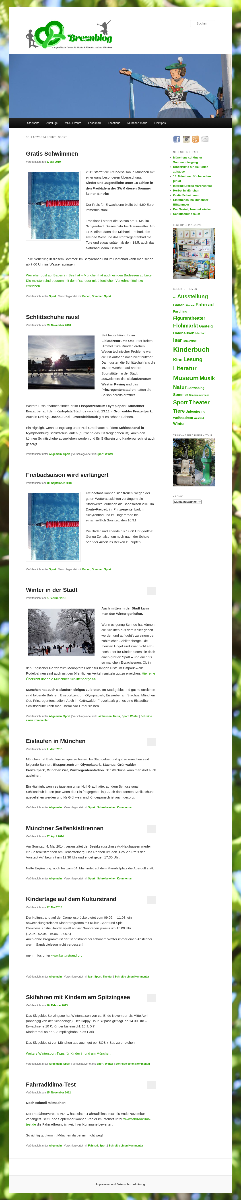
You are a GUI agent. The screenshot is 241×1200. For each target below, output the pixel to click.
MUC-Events (73, 123)
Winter (109, 454)
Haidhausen (104, 716)
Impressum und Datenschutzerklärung (120, 1184)
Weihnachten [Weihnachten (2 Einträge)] (183, 418)
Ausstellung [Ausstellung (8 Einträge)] (192, 296)
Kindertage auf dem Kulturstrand (71, 899)
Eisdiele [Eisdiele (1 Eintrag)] (189, 305)
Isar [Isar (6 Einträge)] (177, 340)
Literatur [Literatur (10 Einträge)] (185, 368)
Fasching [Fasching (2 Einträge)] (180, 311)
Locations (114, 123)
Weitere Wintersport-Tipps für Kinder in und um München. (68, 1053)
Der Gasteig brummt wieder (192, 209)
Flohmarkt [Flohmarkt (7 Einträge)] (185, 326)
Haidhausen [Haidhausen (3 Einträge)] (184, 333)
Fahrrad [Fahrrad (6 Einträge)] (205, 304)
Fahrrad (93, 1145)
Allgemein (55, 454)
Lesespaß (94, 123)
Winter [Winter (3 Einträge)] (179, 424)
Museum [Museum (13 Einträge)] (186, 377)
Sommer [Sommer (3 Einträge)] (180, 395)
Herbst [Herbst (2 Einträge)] (200, 333)
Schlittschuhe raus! (53, 317)
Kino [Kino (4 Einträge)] (178, 359)
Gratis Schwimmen (52, 153)
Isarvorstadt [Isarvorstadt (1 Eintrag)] (189, 341)
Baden (86, 296)
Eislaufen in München (56, 741)
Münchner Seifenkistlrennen (65, 828)
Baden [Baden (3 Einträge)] (179, 305)
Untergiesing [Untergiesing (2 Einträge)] (195, 411)
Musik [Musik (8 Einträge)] (207, 378)
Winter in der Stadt (52, 590)
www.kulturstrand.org (66, 955)
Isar (90, 976)
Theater (107, 976)
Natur (116, 716)
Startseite (33, 123)
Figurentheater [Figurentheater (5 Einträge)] (189, 318)
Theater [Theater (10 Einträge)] (199, 402)
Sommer (97, 296)
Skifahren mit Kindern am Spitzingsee (78, 997)
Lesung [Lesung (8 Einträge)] (193, 359)
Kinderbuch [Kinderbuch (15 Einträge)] (191, 349)
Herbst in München (186, 190)
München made (137, 123)
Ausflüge (52, 123)
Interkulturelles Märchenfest (192, 185)
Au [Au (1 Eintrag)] (174, 297)
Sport (52, 296)
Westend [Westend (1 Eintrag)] (199, 418)
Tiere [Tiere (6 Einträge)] (179, 411)
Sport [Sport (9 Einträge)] (180, 402)
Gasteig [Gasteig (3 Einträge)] (206, 326)
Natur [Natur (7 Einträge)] (180, 387)
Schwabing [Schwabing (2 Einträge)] (195, 388)
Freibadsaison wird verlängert (67, 474)
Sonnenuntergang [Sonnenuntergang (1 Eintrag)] (199, 395)
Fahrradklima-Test (51, 1084)
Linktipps (160, 123)
